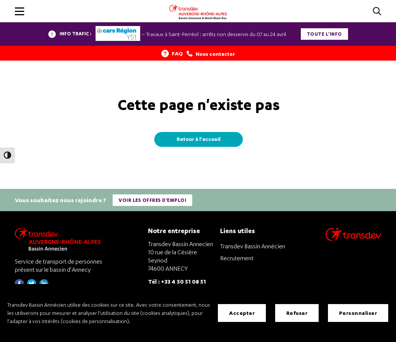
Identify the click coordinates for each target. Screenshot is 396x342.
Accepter (242, 313)
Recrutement (237, 258)
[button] (19, 11)
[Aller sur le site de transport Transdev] (353, 239)
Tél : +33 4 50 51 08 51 (177, 281)
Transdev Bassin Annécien (252, 246)
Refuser (297, 313)
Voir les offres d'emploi (152, 200)
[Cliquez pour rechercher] (377, 12)
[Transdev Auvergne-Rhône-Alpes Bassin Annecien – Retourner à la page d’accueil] (59, 239)
